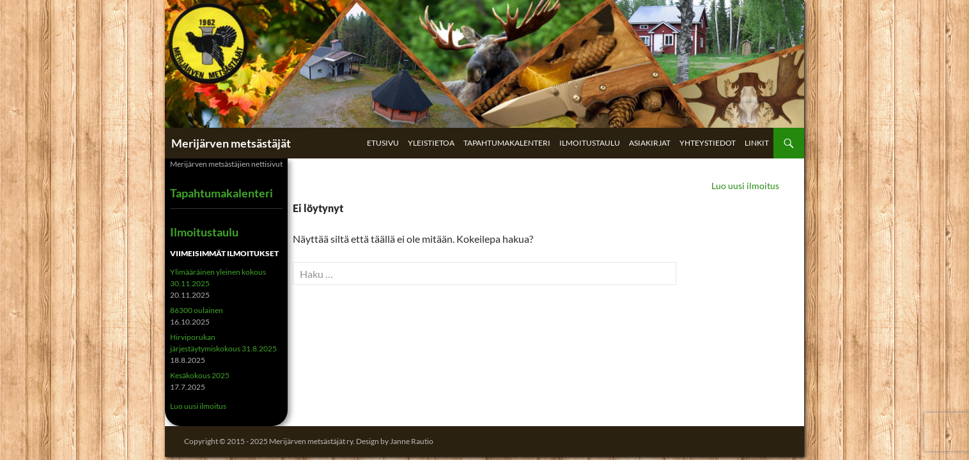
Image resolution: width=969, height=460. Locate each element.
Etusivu (383, 143)
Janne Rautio (411, 441)
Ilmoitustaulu (589, 143)
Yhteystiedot (707, 143)
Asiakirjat (650, 143)
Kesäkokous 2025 (199, 375)
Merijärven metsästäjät (231, 143)
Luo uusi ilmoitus (745, 185)
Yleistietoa (431, 143)
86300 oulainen (196, 310)
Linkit (757, 143)
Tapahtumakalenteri (506, 143)
